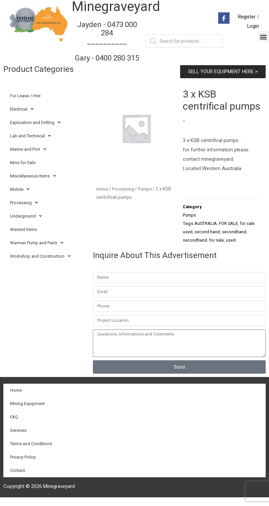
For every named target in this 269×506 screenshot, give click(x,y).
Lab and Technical (30, 144)
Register (247, 21)
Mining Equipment (27, 412)
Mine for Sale (22, 170)
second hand (207, 240)
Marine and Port (28, 157)
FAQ (14, 425)
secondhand (234, 240)
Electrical (21, 117)
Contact (17, 479)
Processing (24, 211)
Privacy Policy (23, 465)
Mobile (19, 197)
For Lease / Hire (25, 103)
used (231, 248)
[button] (263, 40)
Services (18, 438)
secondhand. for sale (203, 248)
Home (102, 197)
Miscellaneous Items (33, 184)
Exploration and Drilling (35, 130)
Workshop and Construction (40, 264)
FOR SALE (229, 232)
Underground (26, 224)
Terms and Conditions (31, 452)
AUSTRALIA (206, 232)
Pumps (146, 197)
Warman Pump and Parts (36, 251)
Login (253, 30)
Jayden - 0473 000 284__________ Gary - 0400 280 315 (107, 45)
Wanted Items (23, 237)
